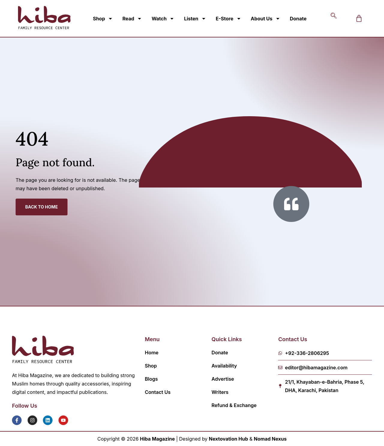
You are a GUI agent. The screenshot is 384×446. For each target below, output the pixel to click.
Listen (195, 18)
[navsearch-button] (334, 19)
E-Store (228, 18)
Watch (163, 18)
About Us (265, 18)
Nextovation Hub (228, 439)
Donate (298, 19)
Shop (103, 18)
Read (132, 18)
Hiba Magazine (157, 439)
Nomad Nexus (270, 439)
